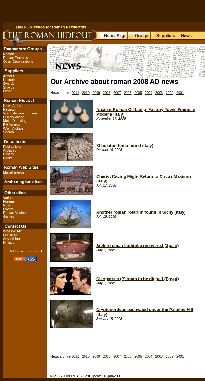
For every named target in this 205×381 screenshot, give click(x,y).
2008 (107, 93)
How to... (9, 154)
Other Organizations (18, 61)
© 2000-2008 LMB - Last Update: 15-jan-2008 (85, 376)
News (7, 205)
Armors (8, 76)
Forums (9, 201)
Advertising (11, 238)
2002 (169, 93)
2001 (180, 93)
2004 (148, 93)
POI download (13, 117)
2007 (117, 93)
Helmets (9, 80)
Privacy (8, 242)
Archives (9, 150)
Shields (8, 87)
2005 (138, 93)
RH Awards (11, 124)
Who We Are (12, 231)
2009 (96, 93)
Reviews (9, 109)
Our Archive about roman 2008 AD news (114, 81)
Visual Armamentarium (20, 113)
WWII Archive (13, 128)
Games (8, 216)
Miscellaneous (14, 172)
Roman (8, 54)
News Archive (13, 105)
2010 (86, 93)
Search (8, 132)
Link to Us (10, 235)
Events (8, 209)
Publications (12, 146)
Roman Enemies (15, 58)
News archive (61, 93)
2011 (75, 93)
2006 (128, 93)
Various (8, 197)
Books (8, 158)
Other (7, 91)
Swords (9, 83)
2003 (159, 93)
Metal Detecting (14, 121)
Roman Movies (14, 213)
